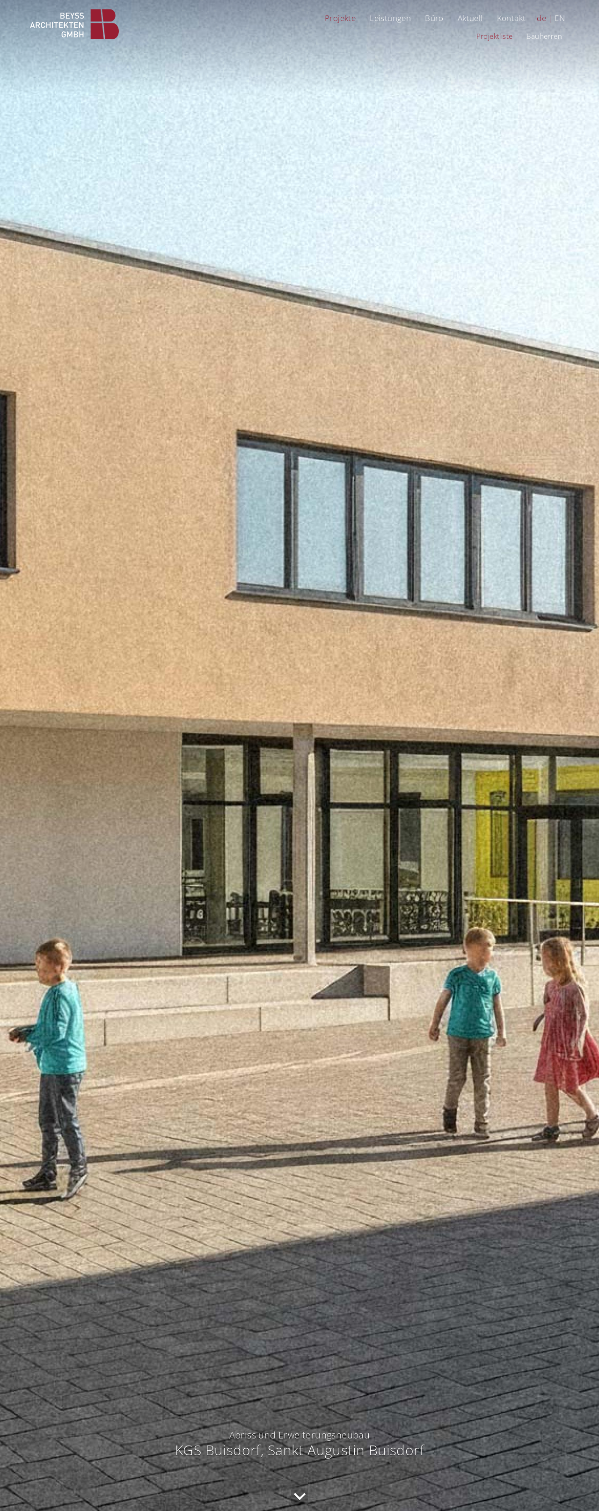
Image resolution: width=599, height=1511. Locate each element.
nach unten (299, 1496)
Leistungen (390, 18)
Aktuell (470, 18)
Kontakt (511, 18)
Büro (434, 18)
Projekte (340, 18)
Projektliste (494, 36)
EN (560, 18)
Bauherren (544, 36)
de (541, 18)
